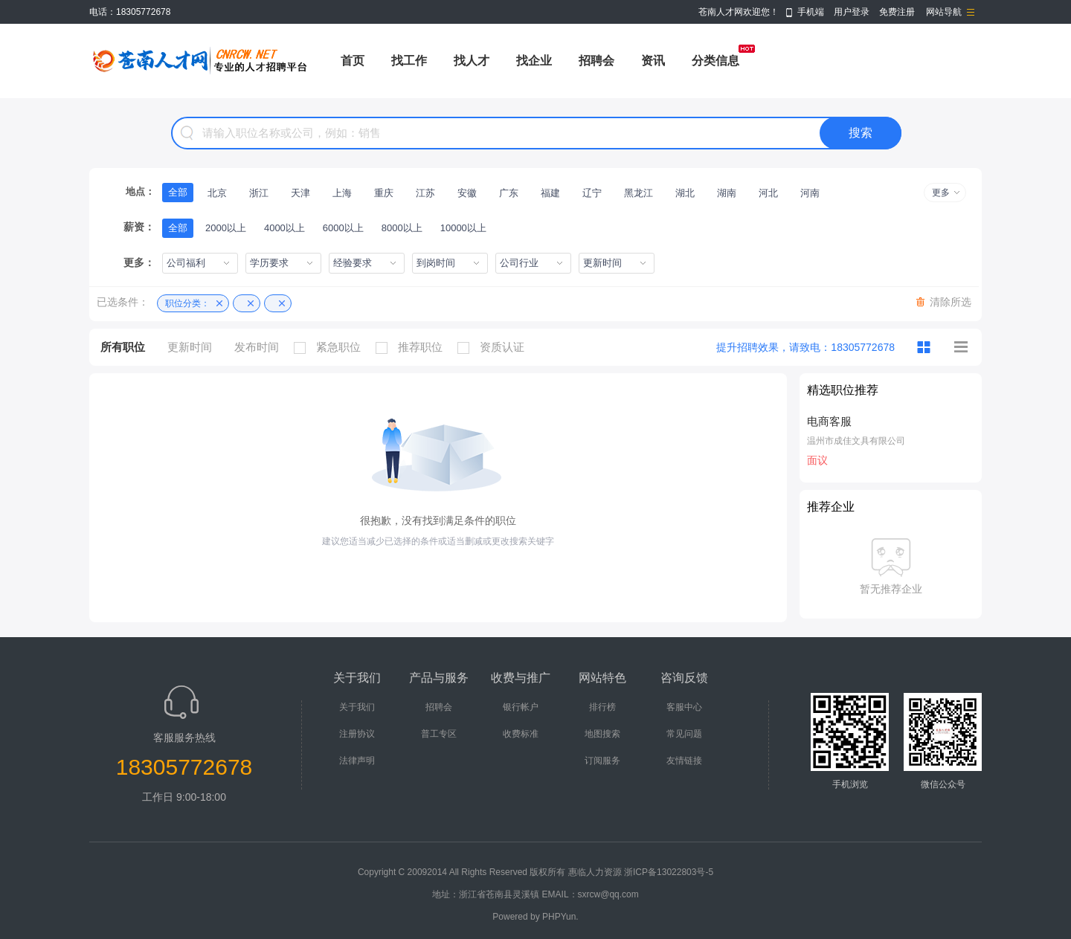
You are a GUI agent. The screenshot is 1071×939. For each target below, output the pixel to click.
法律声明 (357, 760)
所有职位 (122, 347)
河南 (810, 193)
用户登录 (851, 12)
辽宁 (592, 193)
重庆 (383, 193)
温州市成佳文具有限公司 (856, 441)
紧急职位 (331, 347)
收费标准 (520, 734)
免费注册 (897, 12)
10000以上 (463, 227)
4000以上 (284, 227)
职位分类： (187, 303)
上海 (342, 193)
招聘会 (596, 60)
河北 (768, 193)
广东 (508, 193)
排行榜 (602, 707)
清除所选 (950, 302)
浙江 (258, 193)
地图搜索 (602, 734)
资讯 (653, 60)
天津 (300, 193)
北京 (217, 193)
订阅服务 (602, 760)
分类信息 (715, 60)
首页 (352, 60)
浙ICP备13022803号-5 (668, 872)
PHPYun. (560, 916)
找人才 (471, 60)
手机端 (810, 12)
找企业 (534, 60)
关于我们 (357, 707)
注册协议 (357, 734)
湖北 (685, 193)
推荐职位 (413, 347)
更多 (941, 192)
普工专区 (439, 734)
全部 (177, 192)
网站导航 (944, 12)
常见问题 (684, 734)
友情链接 (684, 760)
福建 (550, 193)
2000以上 (225, 227)
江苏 (425, 193)
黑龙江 (638, 193)
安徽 (467, 193)
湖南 (726, 193)
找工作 (409, 60)
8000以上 (402, 227)
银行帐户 (520, 707)
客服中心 (684, 707)
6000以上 (343, 227)
